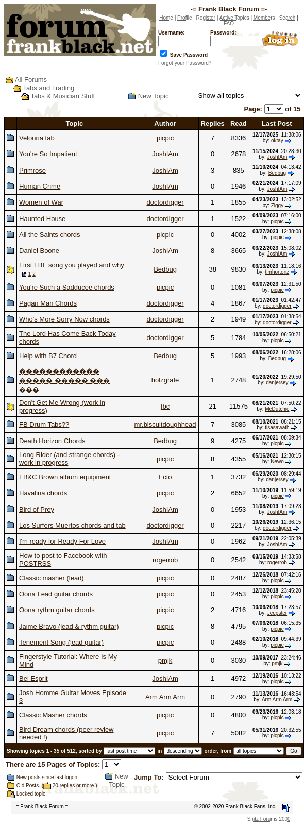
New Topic (153, 96)
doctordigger (164, 202)
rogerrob (165, 560)
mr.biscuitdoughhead (165, 424)
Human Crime (39, 186)
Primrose (32, 170)
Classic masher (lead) (51, 578)
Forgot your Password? (184, 63)
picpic (165, 138)
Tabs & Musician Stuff (62, 96)
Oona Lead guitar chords (56, 594)
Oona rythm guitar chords (57, 610)
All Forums (31, 79)
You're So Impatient (48, 154)
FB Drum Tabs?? (44, 424)
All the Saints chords (49, 235)
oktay (277, 140)
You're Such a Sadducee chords (66, 287)
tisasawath (277, 427)
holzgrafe (165, 380)
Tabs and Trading (48, 88)
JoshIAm (165, 154)
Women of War (41, 202)
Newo (277, 461)
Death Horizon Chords (52, 441)
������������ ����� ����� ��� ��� (64, 380)
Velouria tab (37, 138)
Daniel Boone (39, 251)
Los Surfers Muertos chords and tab (72, 525)
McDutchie (277, 409)
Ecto (165, 477)
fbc (165, 406)
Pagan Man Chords (48, 303)
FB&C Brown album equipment (65, 477)
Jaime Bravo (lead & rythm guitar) (69, 626)
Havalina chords (43, 493)
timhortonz (277, 272)
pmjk (165, 660)
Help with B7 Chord (48, 356)
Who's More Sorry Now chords (64, 319)
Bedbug (277, 173)
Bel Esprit (33, 678)
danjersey (277, 382)
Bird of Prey (36, 509)
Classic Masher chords (53, 715)
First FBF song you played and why (71, 265)
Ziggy (277, 205)
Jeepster (277, 613)
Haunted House (42, 219)
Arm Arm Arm (165, 697)
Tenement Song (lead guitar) (61, 642)
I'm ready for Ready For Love (62, 541)
